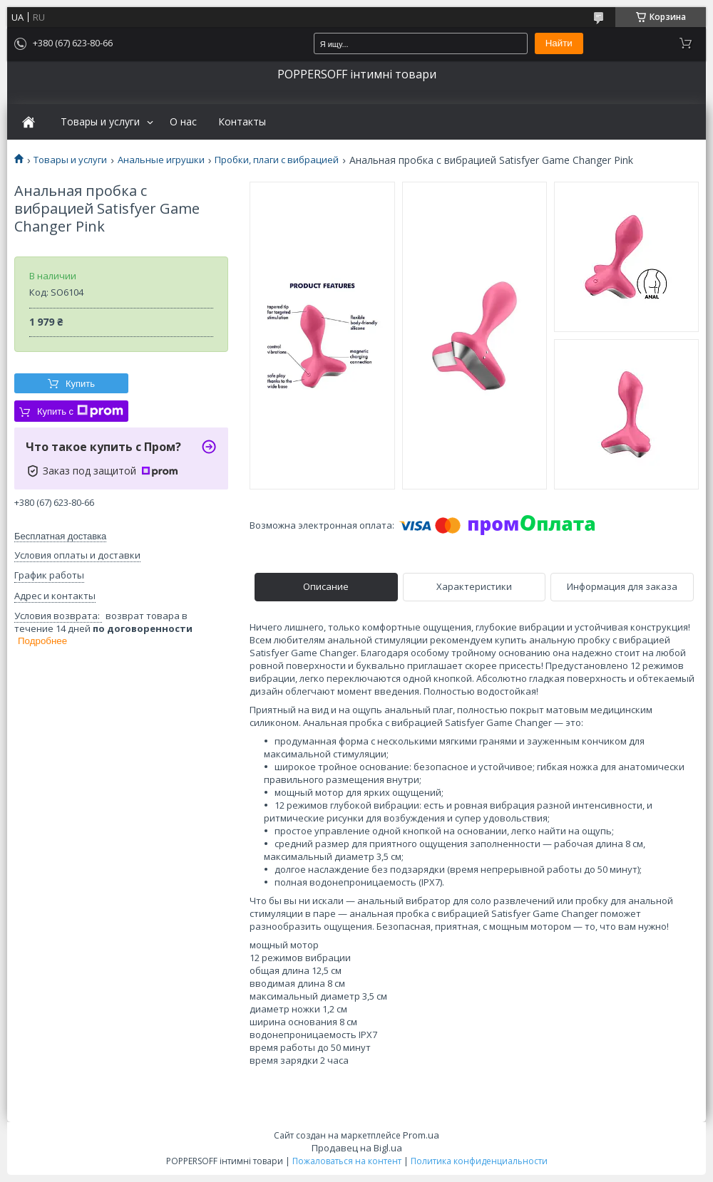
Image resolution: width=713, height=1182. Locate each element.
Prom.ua (421, 1135)
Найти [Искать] (559, 43)
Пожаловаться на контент (346, 1161)
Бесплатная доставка (60, 536)
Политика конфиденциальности (479, 1161)
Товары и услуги (100, 121)
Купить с (80, 411)
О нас (183, 121)
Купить (80, 383)
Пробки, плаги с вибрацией (277, 160)
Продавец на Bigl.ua (357, 1147)
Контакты (242, 121)
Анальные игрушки (161, 160)
